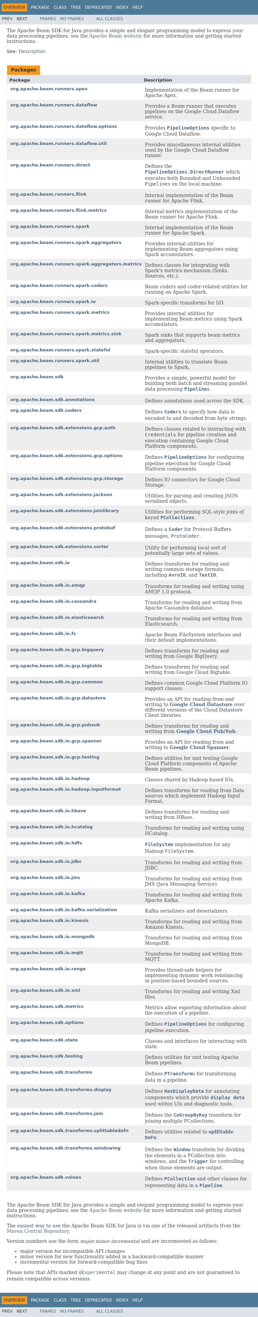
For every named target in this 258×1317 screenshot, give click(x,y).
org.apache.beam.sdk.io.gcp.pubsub (55, 724)
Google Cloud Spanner (199, 747)
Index (122, 7)
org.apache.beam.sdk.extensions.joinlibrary (64, 510)
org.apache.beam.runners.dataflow (53, 104)
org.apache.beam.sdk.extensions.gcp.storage (66, 478)
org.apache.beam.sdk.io (40, 562)
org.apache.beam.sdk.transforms (51, 1072)
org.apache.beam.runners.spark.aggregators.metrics (75, 263)
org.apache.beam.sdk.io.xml (45, 990)
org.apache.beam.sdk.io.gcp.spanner (56, 740)
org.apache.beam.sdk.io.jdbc (46, 861)
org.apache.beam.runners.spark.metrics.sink (65, 333)
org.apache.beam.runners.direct (50, 164)
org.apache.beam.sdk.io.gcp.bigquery (57, 649)
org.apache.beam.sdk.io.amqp (47, 585)
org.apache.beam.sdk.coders (46, 410)
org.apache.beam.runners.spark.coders (59, 285)
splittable (221, 1131)
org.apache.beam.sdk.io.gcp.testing (54, 757)
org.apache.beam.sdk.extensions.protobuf (62, 527)
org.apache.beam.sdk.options (47, 1022)
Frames (48, 18)
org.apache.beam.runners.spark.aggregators (65, 242)
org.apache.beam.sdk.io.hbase (48, 810)
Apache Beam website (115, 36)
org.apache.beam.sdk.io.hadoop (50, 778)
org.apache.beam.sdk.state (44, 1039)
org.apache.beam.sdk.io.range (48, 968)
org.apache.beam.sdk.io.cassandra (53, 601)
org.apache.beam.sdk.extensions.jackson (61, 494)
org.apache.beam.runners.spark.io (53, 301)
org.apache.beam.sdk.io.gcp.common (56, 681)
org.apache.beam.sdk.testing (46, 1056)
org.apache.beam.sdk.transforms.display (61, 1089)
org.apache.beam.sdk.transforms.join (56, 1113)
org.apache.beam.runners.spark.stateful (60, 349)
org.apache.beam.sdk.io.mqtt (46, 952)
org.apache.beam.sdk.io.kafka (47, 893)
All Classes (109, 18)
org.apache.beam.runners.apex (49, 88)
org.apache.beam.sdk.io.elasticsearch (57, 617)
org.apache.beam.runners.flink (48, 194)
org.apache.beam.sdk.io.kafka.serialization (63, 909)
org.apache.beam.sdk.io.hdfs (46, 842)
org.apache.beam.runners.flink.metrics (58, 210)
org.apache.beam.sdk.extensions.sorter (59, 546)
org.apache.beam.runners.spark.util (54, 360)
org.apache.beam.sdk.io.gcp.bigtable (56, 665)
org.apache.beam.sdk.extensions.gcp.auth (62, 427)
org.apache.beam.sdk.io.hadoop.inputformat (65, 789)
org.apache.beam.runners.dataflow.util (58, 143)
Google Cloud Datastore (201, 704)
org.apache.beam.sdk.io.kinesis (49, 920)
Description (31, 51)
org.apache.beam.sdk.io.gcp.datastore (58, 697)
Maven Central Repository (38, 1231)
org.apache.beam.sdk (36, 376)
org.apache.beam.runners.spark (50, 226)
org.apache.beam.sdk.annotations (52, 399)
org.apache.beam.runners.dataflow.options (63, 126)
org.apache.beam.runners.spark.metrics (60, 312)
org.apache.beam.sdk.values (45, 1177)
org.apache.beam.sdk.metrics (47, 1006)
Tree (76, 7)
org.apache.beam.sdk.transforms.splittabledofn (69, 1130)
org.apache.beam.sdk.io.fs (43, 633)
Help (137, 7)
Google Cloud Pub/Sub (205, 731)
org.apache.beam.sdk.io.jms (45, 877)
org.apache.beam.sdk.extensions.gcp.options (66, 455)
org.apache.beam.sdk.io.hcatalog (51, 826)
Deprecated (98, 7)
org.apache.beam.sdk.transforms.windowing (65, 1148)
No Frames (72, 18)
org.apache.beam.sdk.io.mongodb (52, 936)
